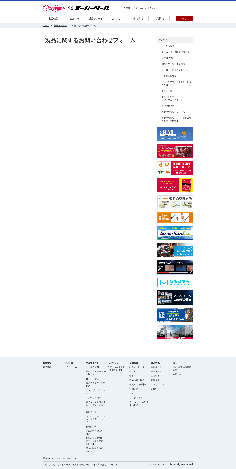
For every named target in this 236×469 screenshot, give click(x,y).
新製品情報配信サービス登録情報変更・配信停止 (176, 119)
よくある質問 (168, 46)
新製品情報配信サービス (173, 112)
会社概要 (133, 371)
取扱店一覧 (167, 91)
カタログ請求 (168, 58)
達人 (184, 18)
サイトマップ (63, 464)
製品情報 (53, 18)
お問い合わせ (140, 8)
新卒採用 (155, 380)
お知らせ (74, 18)
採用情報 (159, 18)
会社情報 (138, 18)
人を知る (155, 376)
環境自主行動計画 (137, 384)
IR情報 (126, 8)
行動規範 (133, 389)
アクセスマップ (136, 397)
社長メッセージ (136, 367)
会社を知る (156, 367)
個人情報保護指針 (80, 464)
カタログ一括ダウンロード (174, 70)
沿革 (131, 376)
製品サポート (95, 18)
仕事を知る (156, 371)
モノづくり (117, 18)
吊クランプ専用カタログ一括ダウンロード (176, 83)
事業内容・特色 (136, 380)
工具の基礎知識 (169, 76)
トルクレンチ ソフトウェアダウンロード (95, 419)
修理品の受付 (168, 106)
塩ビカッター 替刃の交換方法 (176, 52)
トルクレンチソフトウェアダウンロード (174, 98)
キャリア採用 (157, 384)
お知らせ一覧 (70, 367)
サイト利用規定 (98, 464)
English (153, 8)
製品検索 (47, 367)
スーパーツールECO (66, 458)
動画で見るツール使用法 (173, 64)
